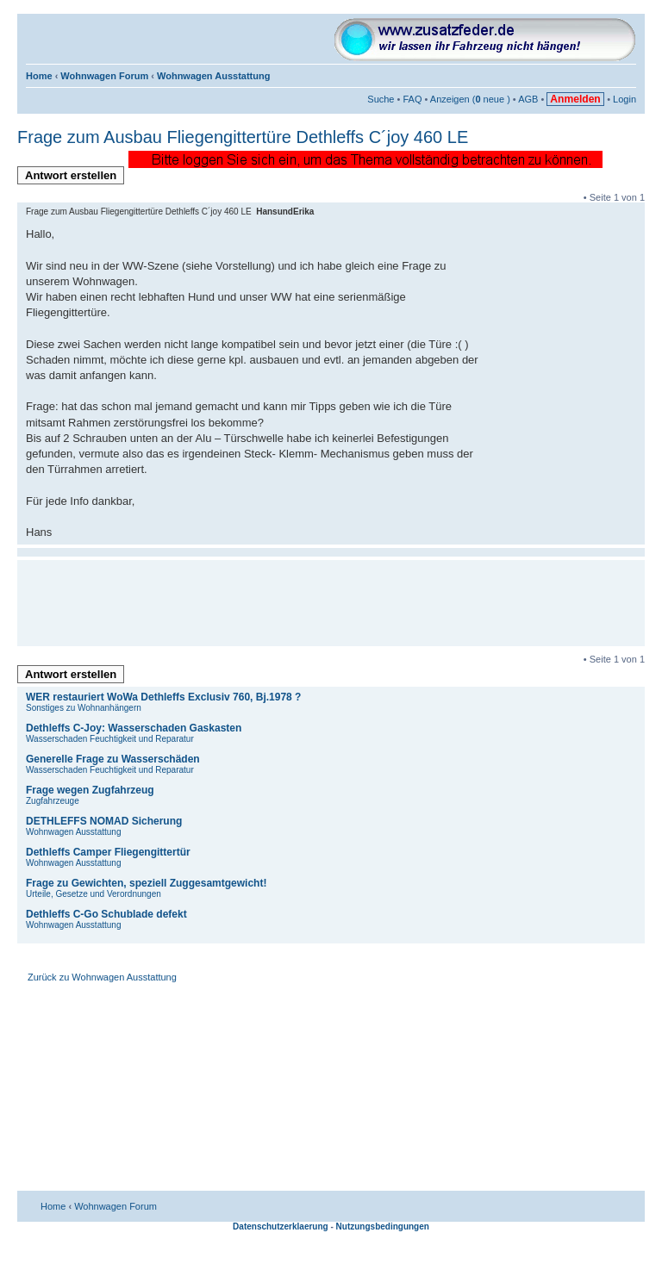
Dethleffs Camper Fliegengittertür (108, 852)
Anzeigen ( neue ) (470, 99)
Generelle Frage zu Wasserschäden (113, 759)
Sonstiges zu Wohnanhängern (83, 708)
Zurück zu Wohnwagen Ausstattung (102, 977)
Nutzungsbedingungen (382, 1226)
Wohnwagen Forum (104, 76)
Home (39, 76)
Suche (380, 99)
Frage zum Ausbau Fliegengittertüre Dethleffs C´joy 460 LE (242, 137)
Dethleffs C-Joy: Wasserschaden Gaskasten (133, 728)
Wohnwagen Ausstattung (213, 76)
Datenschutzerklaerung (280, 1226)
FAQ (412, 99)
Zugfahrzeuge (52, 801)
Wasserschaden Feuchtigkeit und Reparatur (110, 739)
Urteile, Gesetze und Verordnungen (93, 894)
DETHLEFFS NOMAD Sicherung (104, 821)
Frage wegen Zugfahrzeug (90, 790)
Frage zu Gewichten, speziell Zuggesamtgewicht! (146, 883)
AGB (528, 99)
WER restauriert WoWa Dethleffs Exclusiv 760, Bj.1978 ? (163, 697)
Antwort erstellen (74, 176)
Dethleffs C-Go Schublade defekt (106, 914)
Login (624, 99)
